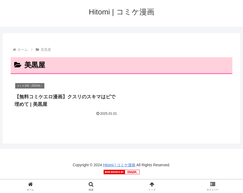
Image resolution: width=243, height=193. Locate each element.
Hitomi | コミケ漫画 (119, 165)
